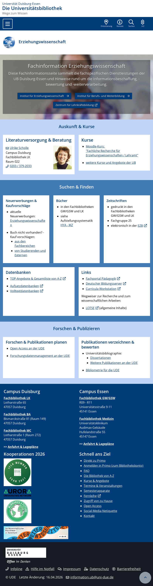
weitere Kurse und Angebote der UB (111, 163)
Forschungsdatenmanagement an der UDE (40, 356)
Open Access (93, 506)
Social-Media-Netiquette (100, 511)
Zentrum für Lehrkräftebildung (75, 105)
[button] (119, 24)
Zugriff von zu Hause (98, 501)
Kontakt (89, 516)
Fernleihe (90, 496)
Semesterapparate (97, 491)
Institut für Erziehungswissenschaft (42, 96)
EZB (140, 226)
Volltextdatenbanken (24, 291)
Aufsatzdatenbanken (24, 286)
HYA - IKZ (67, 225)
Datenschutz (96, 569)
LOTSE (90, 308)
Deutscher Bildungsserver (104, 284)
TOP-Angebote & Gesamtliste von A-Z (36, 279)
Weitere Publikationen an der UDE (114, 363)
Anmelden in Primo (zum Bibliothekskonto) (113, 466)
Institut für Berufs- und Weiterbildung (101, 96)
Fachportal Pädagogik (101, 279)
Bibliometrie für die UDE (102, 370)
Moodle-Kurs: (95, 146)
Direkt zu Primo (95, 461)
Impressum (69, 569)
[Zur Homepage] (76, 3)
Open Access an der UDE (27, 348)
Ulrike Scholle (19, 148)
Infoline (14, 569)
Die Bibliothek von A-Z (99, 476)
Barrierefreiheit (126, 569)
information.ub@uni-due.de (92, 577)
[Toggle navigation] (8, 24)
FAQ (86, 471)
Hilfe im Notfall (39, 569)
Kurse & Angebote (96, 481)
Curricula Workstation (101, 289)
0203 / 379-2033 (21, 166)
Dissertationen (100, 358)
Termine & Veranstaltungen (103, 486)
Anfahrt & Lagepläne (23, 447)
